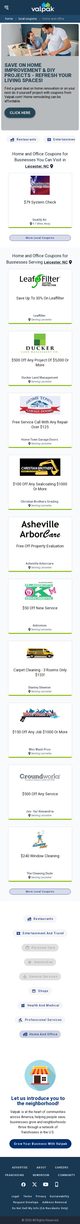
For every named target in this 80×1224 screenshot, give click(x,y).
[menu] (6, 7)
